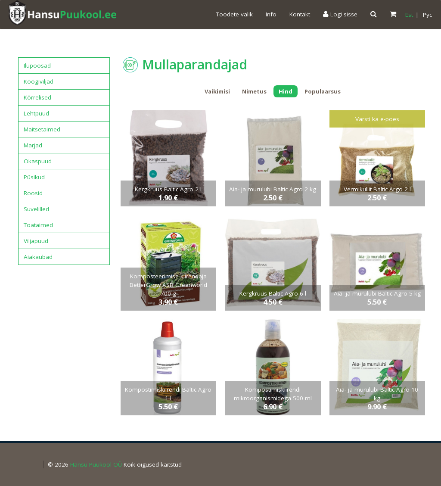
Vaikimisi (217, 91)
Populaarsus (322, 91)
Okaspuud (38, 161)
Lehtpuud (36, 113)
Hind (285, 91)
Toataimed (38, 225)
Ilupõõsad (37, 65)
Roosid (33, 193)
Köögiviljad (38, 81)
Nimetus (254, 91)
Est (409, 15)
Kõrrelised (37, 97)
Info (271, 14)
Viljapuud (36, 241)
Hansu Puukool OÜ (96, 464)
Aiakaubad (38, 257)
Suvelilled (36, 209)
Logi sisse (340, 14)
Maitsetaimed (42, 129)
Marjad (33, 145)
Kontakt (299, 14)
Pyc (427, 15)
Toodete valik (234, 14)
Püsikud (34, 177)
